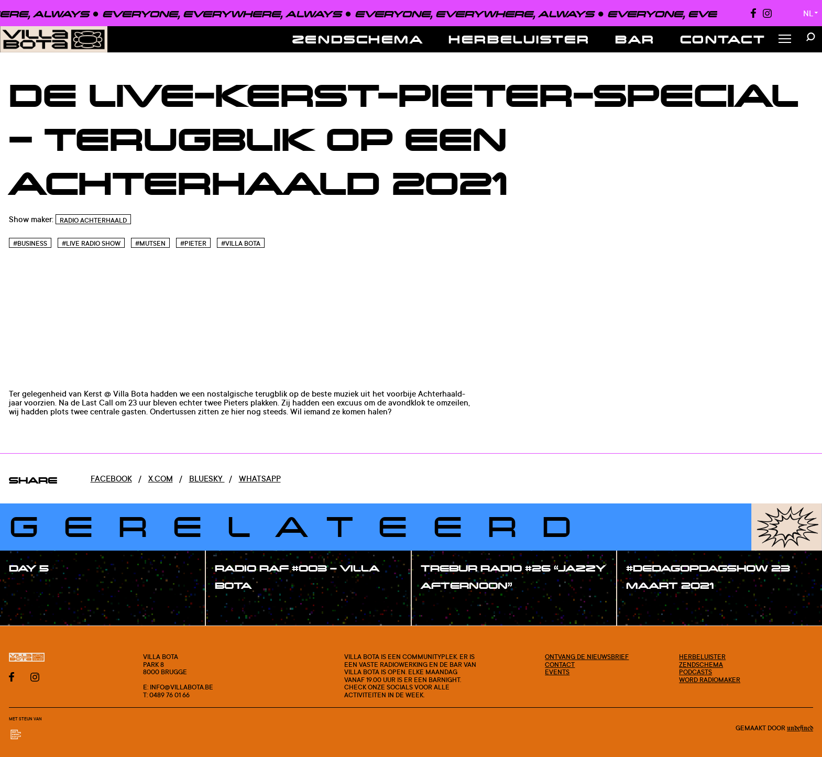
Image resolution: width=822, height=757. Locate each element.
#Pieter (193, 243)
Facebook (111, 478)
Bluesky (207, 478)
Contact (723, 39)
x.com (160, 478)
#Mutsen (150, 243)
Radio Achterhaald (93, 220)
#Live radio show (91, 243)
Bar (635, 39)
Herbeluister (519, 39)
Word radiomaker (709, 679)
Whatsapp (260, 478)
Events (557, 671)
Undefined (800, 728)
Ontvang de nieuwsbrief (587, 656)
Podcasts (695, 671)
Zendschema (358, 39)
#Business (30, 243)
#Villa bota (240, 243)
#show (33, 591)
